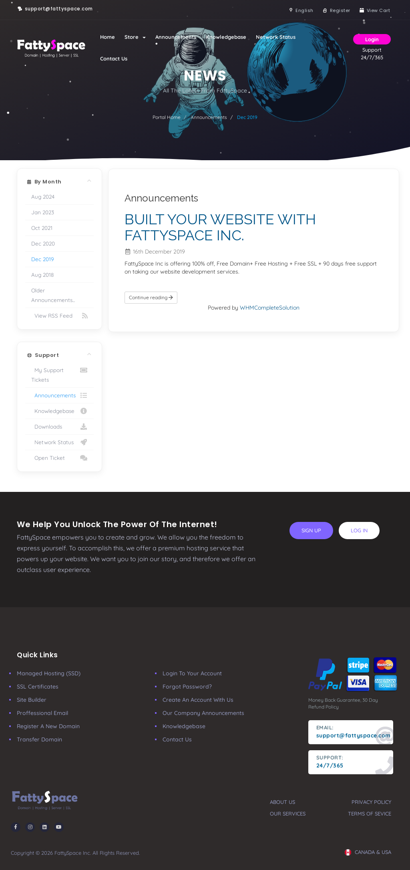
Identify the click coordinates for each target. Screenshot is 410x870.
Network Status (275, 37)
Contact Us (113, 58)
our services (287, 813)
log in (359, 530)
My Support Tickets (59, 374)
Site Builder (31, 699)
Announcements (175, 37)
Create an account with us (198, 699)
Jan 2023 (42, 212)
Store (135, 37)
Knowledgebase (226, 37)
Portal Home (167, 117)
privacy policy (371, 802)
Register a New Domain (48, 726)
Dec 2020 (43, 243)
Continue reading (151, 297)
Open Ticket (59, 458)
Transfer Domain (39, 739)
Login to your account (192, 673)
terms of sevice (369, 813)
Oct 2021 (41, 227)
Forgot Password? (187, 686)
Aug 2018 (42, 274)
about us (282, 802)
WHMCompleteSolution (269, 307)
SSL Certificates (37, 686)
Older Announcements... (53, 295)
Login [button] (372, 39)
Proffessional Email (42, 713)
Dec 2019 (42, 259)
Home (107, 37)
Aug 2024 (42, 196)
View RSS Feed (59, 315)
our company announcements (203, 713)
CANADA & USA (368, 852)
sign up (311, 530)
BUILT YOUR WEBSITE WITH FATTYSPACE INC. (220, 227)
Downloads (59, 426)
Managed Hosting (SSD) (48, 673)
